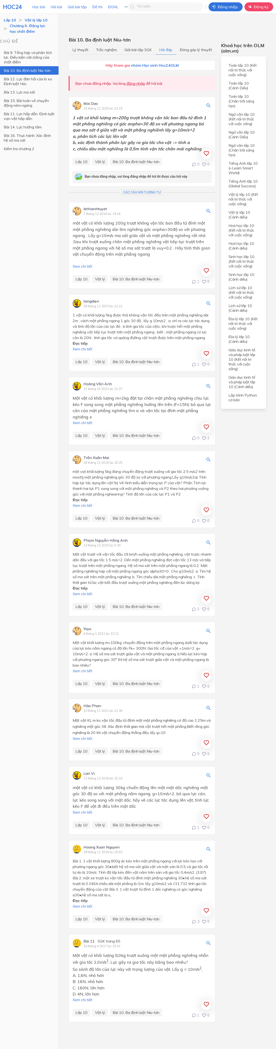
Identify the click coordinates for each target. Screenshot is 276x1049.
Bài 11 (89, 941)
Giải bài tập (77, 6)
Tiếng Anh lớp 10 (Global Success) (243, 183)
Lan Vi (89, 773)
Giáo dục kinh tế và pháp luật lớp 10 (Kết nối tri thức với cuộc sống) (242, 359)
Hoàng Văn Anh (97, 384)
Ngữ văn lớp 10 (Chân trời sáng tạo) (242, 150)
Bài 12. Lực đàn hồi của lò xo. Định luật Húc (28, 81)
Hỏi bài (56, 6)
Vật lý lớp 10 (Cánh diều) (239, 214)
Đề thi (97, 6)
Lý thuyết (80, 49)
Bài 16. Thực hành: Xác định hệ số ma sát (27, 138)
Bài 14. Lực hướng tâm (23, 127)
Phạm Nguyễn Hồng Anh (105, 540)
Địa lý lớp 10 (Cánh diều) (239, 339)
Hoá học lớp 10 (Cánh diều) (241, 245)
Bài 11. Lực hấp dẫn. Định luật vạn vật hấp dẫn (29, 116)
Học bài (38, 6)
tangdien (91, 301)
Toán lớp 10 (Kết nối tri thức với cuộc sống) (243, 70)
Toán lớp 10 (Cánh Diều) (239, 85)
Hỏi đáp (165, 49)
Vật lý (100, 161)
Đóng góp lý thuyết (196, 49)
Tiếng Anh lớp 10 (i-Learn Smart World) (243, 168)
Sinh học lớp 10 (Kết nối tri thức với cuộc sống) (241, 261)
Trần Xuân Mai (96, 458)
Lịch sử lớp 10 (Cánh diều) (240, 308)
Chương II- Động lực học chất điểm (27, 28)
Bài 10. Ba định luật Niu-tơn (27, 70)
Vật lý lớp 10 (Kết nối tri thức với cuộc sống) (243, 199)
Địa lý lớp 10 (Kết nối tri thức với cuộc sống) (243, 323)
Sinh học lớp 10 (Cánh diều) (241, 277)
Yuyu (87, 629)
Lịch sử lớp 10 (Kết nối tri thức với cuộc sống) (241, 292)
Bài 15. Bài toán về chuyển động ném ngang (26, 103)
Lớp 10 (10, 20)
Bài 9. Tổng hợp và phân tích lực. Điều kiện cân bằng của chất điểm (28, 57)
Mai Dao (90, 104)
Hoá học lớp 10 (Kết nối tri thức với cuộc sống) (241, 230)
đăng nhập (135, 83)
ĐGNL (113, 6)
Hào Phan (92, 706)
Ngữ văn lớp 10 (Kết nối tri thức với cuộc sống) (242, 119)
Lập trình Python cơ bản (243, 397)
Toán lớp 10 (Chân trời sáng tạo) (241, 101)
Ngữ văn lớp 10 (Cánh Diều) (242, 134)
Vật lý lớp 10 (36, 20)
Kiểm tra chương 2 (19, 148)
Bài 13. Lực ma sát (19, 92)
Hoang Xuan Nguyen (101, 847)
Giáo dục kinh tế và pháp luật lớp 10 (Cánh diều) (242, 382)
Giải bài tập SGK (138, 49)
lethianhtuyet (95, 209)
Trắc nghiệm (106, 49)
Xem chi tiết (82, 266)
